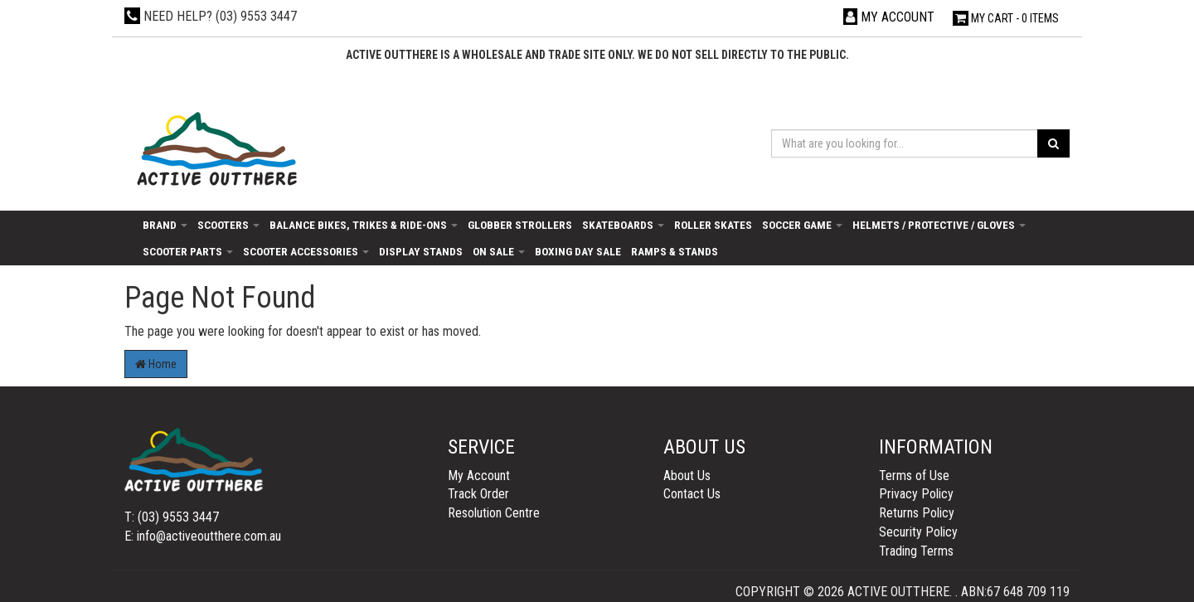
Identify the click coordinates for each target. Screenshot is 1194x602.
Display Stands (421, 251)
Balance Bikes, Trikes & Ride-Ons (363, 224)
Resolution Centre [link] (494, 513)
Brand (165, 224)
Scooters (228, 224)
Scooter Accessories (306, 251)
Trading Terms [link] (916, 551)
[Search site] (1053, 143)
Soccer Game (802, 224)
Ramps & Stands (674, 251)
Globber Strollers (520, 224)
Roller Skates (713, 224)
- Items (1006, 18)
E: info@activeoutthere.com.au (202, 536)
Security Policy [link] (918, 532)
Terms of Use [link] (914, 475)
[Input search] (904, 143)
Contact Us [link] (692, 494)
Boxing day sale (578, 251)
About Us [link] (687, 475)
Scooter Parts (188, 251)
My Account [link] (479, 475)
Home (156, 364)
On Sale (499, 251)
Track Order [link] (478, 494)
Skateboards (623, 224)
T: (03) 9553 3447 (171, 517)
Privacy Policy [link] (916, 494)
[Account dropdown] (888, 17)
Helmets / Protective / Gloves (939, 224)
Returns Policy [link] (916, 513)
